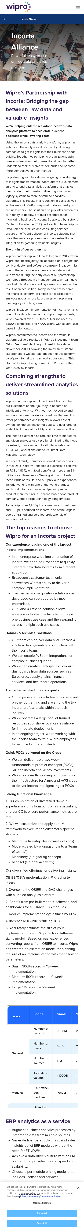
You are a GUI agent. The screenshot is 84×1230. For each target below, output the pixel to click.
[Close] (78, 1187)
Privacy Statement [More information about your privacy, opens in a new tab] (29, 1196)
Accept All (42, 1223)
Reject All (42, 1213)
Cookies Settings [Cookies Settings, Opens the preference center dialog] (42, 1203)
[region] (42, 1206)
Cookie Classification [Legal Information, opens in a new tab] (50, 1196)
